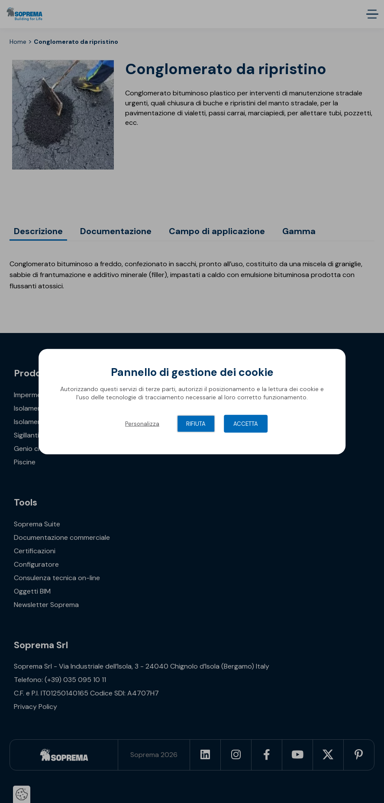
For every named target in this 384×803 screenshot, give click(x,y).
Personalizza (142, 423)
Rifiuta (196, 423)
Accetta (245, 423)
